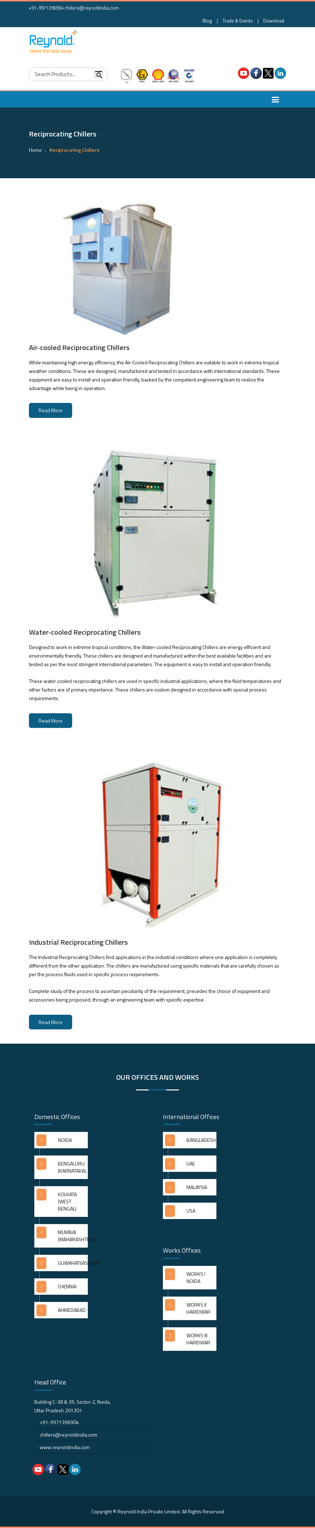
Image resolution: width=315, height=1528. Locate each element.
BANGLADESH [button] (201, 1140)
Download (273, 20)
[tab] (61, 1143)
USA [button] (190, 1210)
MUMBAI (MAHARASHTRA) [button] (73, 1235)
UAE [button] (190, 1163)
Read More (50, 410)
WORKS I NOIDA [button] (195, 1277)
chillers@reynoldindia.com (92, 7)
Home (35, 150)
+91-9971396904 (46, 7)
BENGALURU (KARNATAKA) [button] (72, 1167)
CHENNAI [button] (67, 1286)
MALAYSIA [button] (196, 1187)
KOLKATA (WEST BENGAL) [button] (67, 1201)
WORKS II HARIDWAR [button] (198, 1308)
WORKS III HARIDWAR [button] (198, 1339)
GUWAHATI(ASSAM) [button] (73, 1263)
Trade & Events (237, 20)
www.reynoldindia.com (65, 1447)
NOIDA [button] (65, 1140)
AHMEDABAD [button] (72, 1310)
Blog (207, 20)
